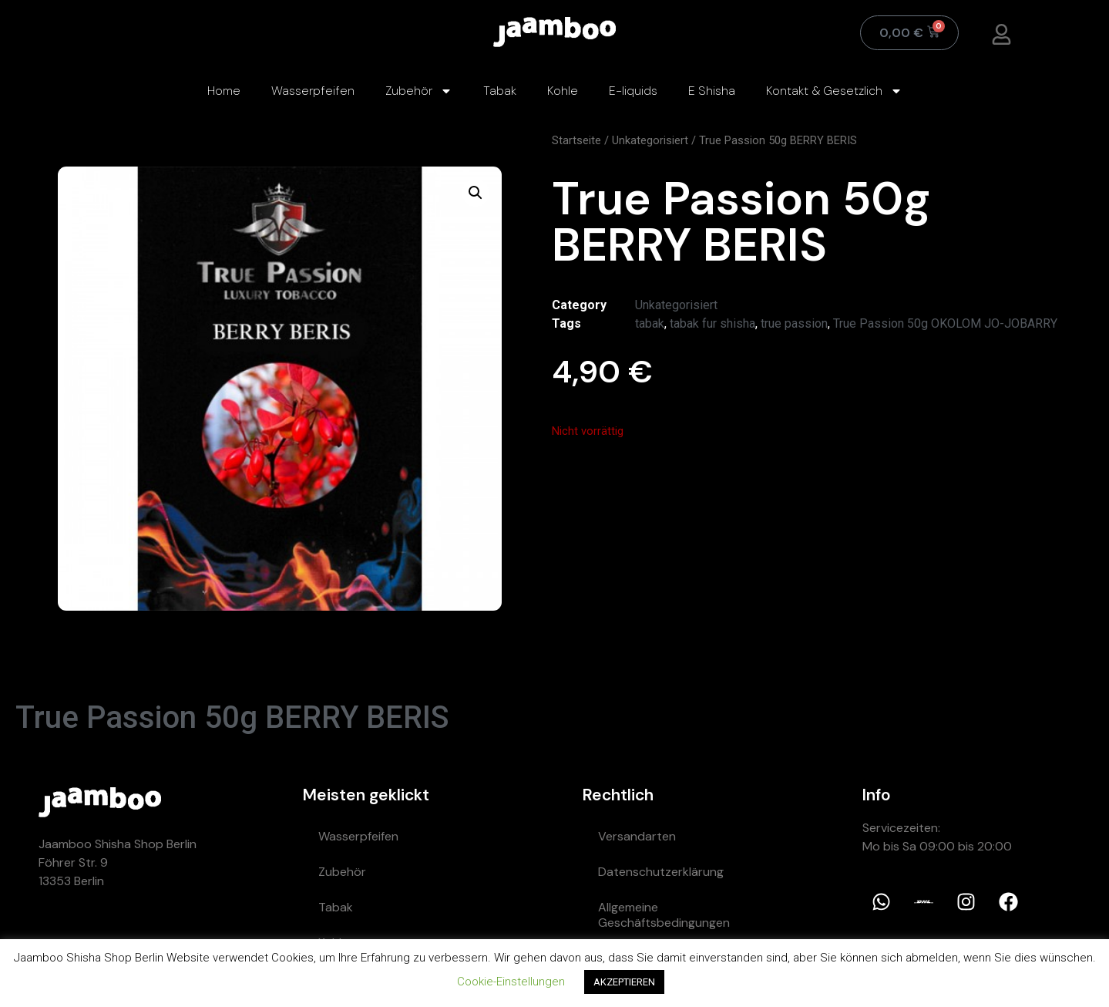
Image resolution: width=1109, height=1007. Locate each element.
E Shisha (711, 91)
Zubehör (418, 91)
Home (223, 91)
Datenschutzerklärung (661, 872)
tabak (649, 323)
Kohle (562, 91)
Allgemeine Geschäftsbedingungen (664, 915)
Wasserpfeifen (313, 91)
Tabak (499, 91)
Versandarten (637, 836)
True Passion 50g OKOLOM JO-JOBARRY (945, 323)
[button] (475, 193)
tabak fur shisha (712, 323)
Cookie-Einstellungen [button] (511, 981)
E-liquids (633, 91)
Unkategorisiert (650, 140)
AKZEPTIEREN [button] (624, 982)
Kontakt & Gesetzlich (834, 91)
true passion (794, 323)
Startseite (576, 140)
